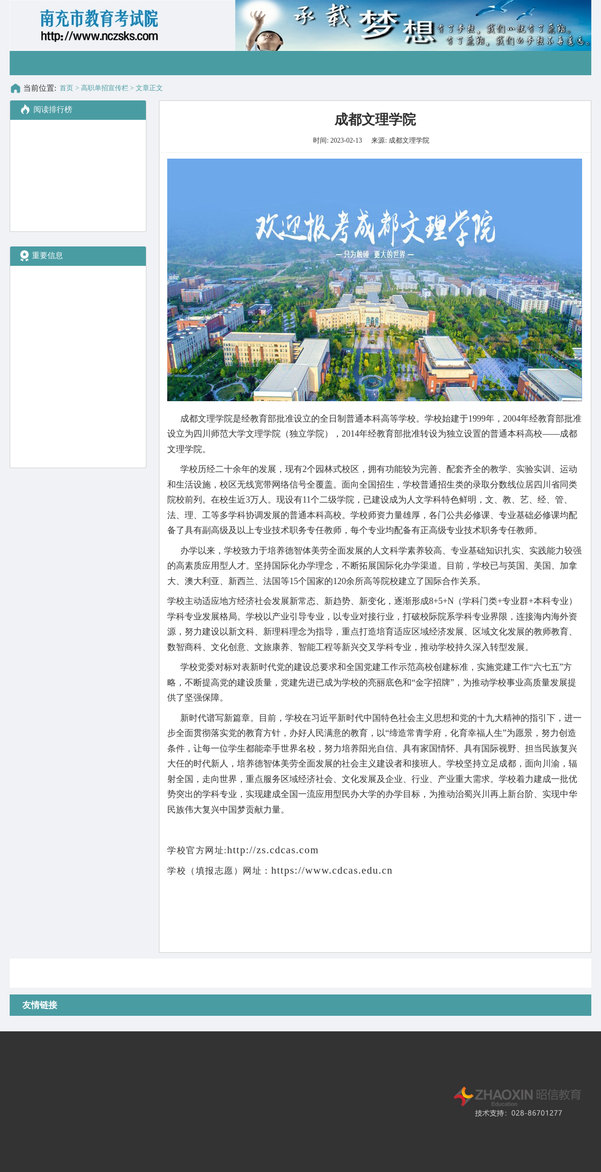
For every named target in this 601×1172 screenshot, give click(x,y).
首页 (66, 88)
